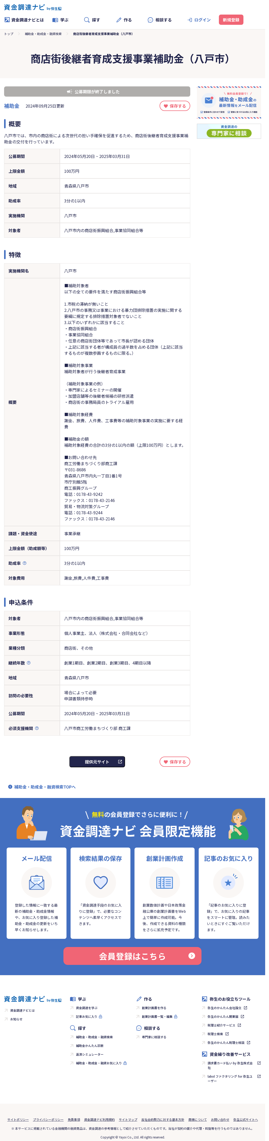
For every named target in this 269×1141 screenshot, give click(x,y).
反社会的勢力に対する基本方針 (162, 1119)
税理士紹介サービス (221, 1025)
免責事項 (74, 1119)
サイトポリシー (18, 1119)
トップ (8, 33)
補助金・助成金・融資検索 (43, 33)
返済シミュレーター (90, 1054)
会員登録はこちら (147, 956)
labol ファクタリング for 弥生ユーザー (230, 1078)
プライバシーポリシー (48, 1119)
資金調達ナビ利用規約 (99, 1119)
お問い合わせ (220, 1119)
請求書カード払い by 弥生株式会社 (230, 1065)
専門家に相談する (154, 1037)
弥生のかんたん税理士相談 (226, 1042)
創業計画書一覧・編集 (157, 1016)
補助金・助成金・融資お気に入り (99, 1063)
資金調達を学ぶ (86, 1008)
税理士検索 (215, 1034)
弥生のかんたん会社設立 (224, 1008)
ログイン (202, 20)
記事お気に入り (86, 1016)
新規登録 (231, 20)
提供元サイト (97, 762)
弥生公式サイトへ (245, 1119)
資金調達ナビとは (24, 20)
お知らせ (16, 1019)
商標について (197, 1119)
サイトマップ (128, 1119)
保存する (178, 106)
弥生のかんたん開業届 (223, 1016)
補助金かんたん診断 (90, 1045)
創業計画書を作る (154, 1008)
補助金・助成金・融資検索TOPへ (45, 787)
